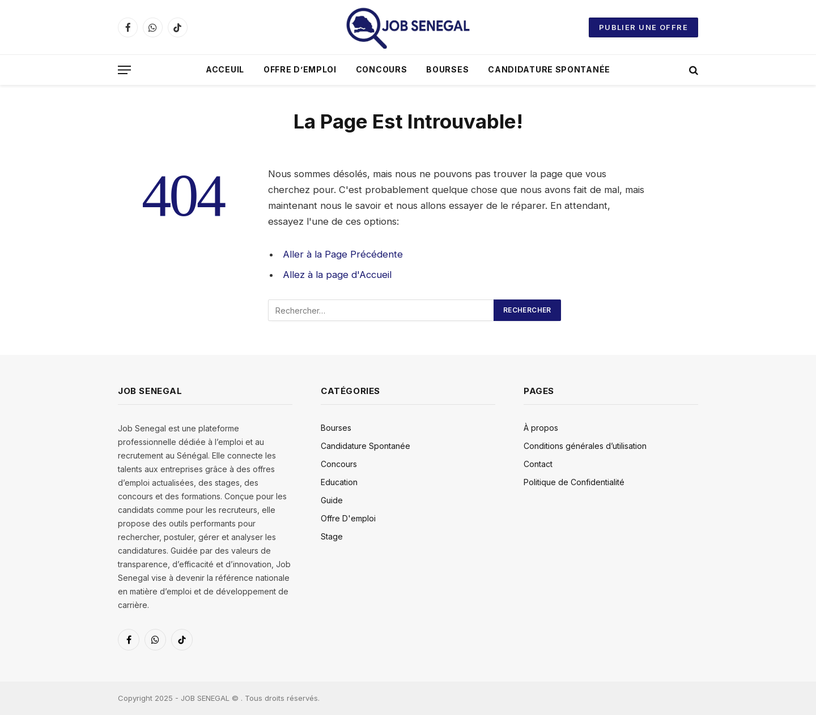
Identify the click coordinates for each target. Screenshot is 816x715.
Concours (381, 69)
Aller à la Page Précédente (343, 254)
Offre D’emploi (300, 69)
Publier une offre (643, 27)
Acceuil (225, 69)
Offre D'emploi (348, 518)
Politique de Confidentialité (574, 482)
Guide (332, 500)
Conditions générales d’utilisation (585, 446)
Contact (538, 464)
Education (339, 482)
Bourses (447, 69)
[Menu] (124, 70)
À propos (541, 428)
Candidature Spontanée (549, 69)
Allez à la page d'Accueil (337, 274)
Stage (332, 536)
